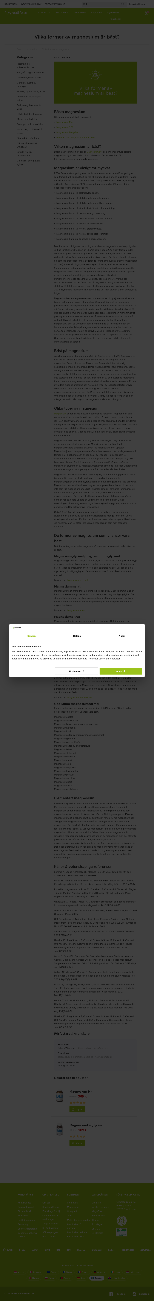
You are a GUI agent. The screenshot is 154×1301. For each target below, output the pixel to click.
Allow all (120, 671)
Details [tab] (77, 636)
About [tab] (122, 636)
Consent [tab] (32, 636)
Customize (76, 671)
